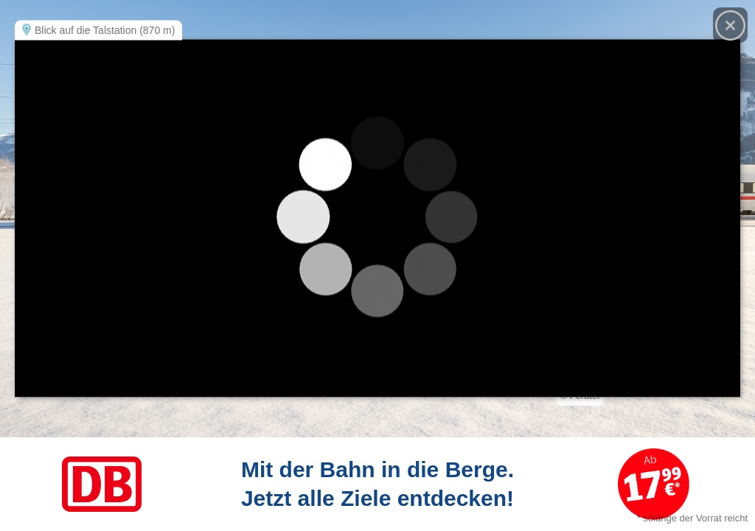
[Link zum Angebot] (377, 484)
